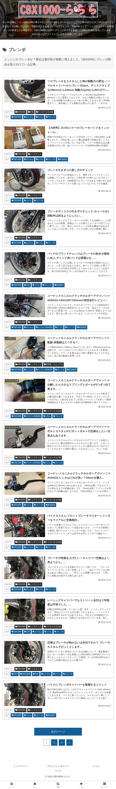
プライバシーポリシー (58, 766)
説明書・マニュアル (53, 364)
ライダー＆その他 (44, 112)
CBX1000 (20, 112)
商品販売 (62, 159)
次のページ (58, 731)
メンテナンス (34, 154)
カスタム (28, 117)
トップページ (20, 766)
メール (96, 766)
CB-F (15, 674)
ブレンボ (50, 117)
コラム (39, 117)
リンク (58, 771)
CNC (27, 285)
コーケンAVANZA (44, 327)
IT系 (30, 112)
